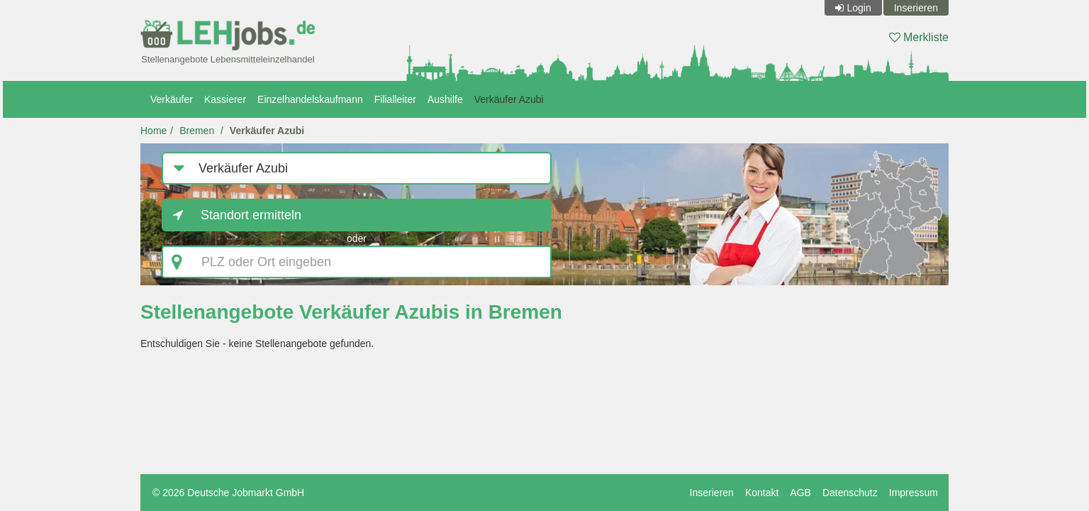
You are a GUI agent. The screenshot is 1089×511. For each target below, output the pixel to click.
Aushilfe (445, 99)
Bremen (196, 130)
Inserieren (916, 7)
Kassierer (225, 99)
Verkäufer (171, 99)
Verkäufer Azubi (509, 99)
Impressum (913, 492)
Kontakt (761, 492)
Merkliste (919, 37)
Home (153, 130)
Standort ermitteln (251, 215)
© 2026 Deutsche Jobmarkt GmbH (228, 492)
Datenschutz (850, 492)
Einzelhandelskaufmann (310, 99)
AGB (800, 492)
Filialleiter (395, 99)
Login (859, 7)
